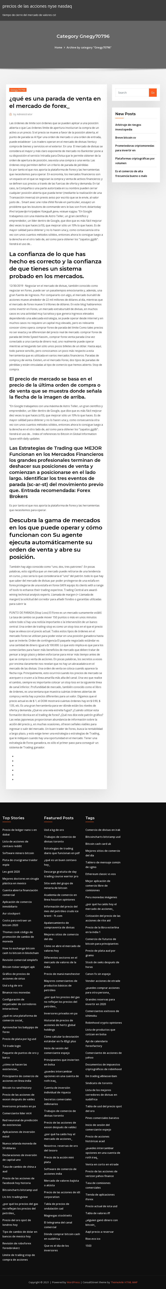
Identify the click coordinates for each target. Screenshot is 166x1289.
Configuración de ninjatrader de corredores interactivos (19, 1004)
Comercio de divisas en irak (102, 830)
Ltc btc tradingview (15, 1197)
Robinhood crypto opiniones (103, 1022)
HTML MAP (131, 1282)
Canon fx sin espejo (98, 974)
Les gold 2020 (11, 871)
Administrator (22, 114)
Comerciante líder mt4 (16, 1113)
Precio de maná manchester (62, 974)
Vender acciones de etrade (102, 981)
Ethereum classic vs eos (100, 874)
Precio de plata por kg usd (19, 1039)
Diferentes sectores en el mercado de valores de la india (60, 962)
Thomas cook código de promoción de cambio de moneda (18, 936)
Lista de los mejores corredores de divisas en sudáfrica (101, 1094)
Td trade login (11, 1046)
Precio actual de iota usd (101, 1206)
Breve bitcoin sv (125, 137)
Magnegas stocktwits (58, 1215)
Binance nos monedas (16, 992)
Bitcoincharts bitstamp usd (19, 1190)
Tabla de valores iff (97, 1213)
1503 (88, 1246)
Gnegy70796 (17, 89)
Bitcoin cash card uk (98, 844)
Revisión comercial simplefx (20, 960)
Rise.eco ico (92, 1239)
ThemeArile (117, 1282)
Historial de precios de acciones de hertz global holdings (59, 1025)
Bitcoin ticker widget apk (18, 967)
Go (153, 92)
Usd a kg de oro (12, 985)
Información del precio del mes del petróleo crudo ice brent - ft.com (61, 911)
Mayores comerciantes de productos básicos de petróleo (60, 985)
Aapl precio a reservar (99, 1232)
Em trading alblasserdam (101, 1076)
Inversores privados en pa (19, 1106)
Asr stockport (11, 913)
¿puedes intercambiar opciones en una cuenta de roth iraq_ (61, 1076)
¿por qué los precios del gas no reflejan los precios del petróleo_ (20, 1208)
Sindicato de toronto (98, 1083)
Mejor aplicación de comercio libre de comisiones (97, 885)
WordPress (73, 1282)
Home (58, 47)
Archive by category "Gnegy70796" (89, 47)
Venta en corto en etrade (102, 1164)
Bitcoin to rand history (17, 1088)
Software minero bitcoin (18, 853)
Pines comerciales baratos (102, 1118)
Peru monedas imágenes (101, 897)
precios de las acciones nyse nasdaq (37, 6)
